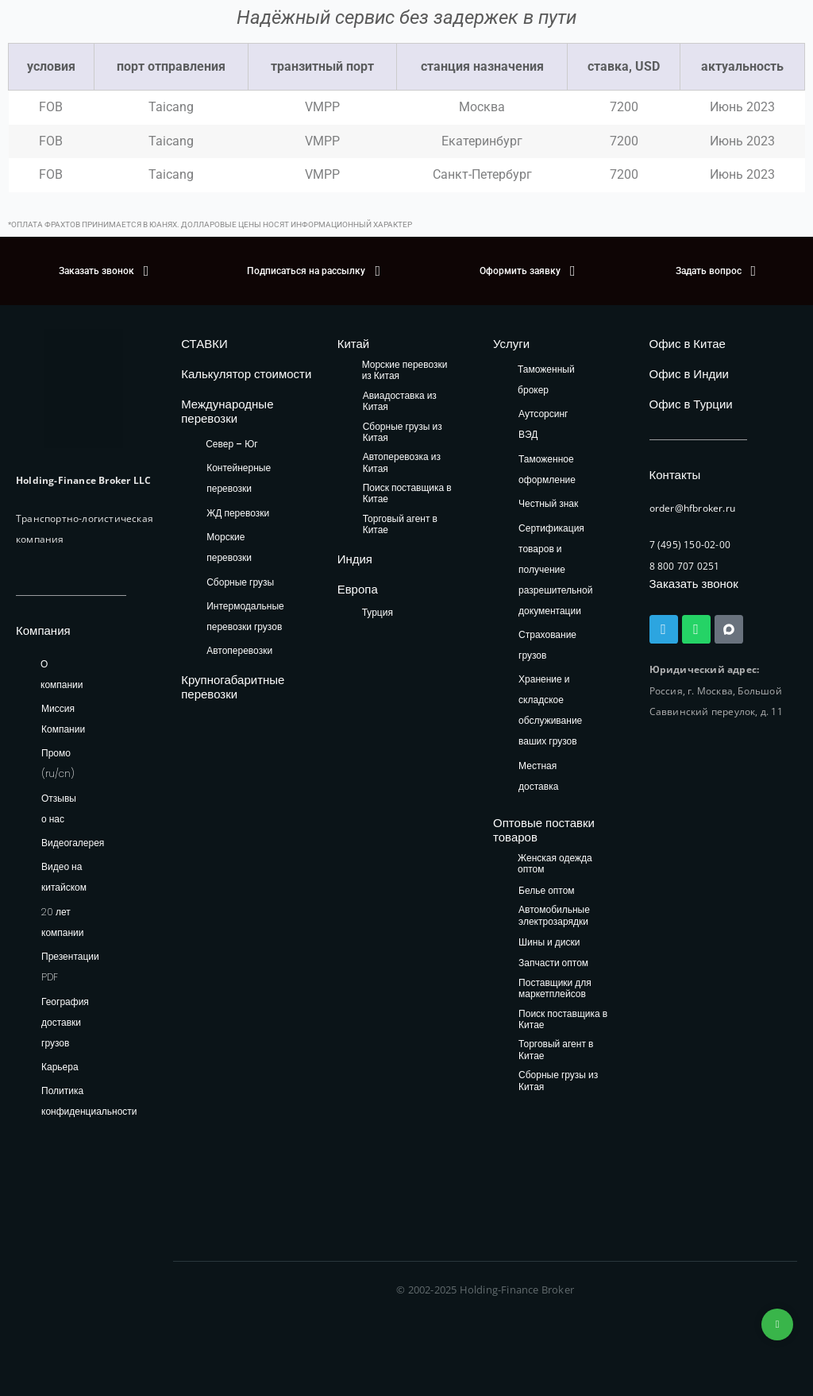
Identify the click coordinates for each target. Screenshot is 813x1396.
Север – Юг (231, 444)
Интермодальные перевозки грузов (244, 616)
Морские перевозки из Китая (405, 370)
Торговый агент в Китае (400, 524)
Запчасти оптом (553, 963)
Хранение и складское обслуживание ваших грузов (550, 710)
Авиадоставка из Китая (400, 401)
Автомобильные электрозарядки (554, 915)
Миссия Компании (63, 719)
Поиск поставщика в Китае (407, 493)
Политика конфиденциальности (89, 1101)
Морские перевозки (229, 547)
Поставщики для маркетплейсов (554, 988)
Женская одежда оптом (555, 864)
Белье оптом (546, 891)
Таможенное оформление (547, 469)
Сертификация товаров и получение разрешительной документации (555, 569)
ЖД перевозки (237, 513)
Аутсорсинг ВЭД (543, 424)
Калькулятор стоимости (246, 373)
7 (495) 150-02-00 (689, 544)
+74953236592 (777, 1324)
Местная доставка (538, 776)
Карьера (60, 1066)
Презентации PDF (70, 966)
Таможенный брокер (546, 379)
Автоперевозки (239, 650)
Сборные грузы (240, 582)
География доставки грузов (65, 1022)
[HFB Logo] (83, 388)
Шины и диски (549, 943)
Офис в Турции (691, 404)
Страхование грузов (547, 645)
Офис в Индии (689, 373)
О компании (61, 674)
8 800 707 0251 (684, 566)
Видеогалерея (72, 842)
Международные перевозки (227, 411)
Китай (353, 343)
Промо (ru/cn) (58, 763)
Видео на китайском (64, 877)
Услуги (511, 343)
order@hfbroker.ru (692, 508)
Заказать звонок (693, 583)
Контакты (675, 474)
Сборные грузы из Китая (402, 432)
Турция (377, 612)
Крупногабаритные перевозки (232, 686)
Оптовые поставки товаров (544, 829)
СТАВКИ (204, 343)
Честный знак (548, 503)
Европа (357, 589)
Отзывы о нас (58, 808)
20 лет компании (62, 922)
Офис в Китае (687, 343)
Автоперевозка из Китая (402, 462)
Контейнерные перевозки (238, 478)
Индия (354, 559)
